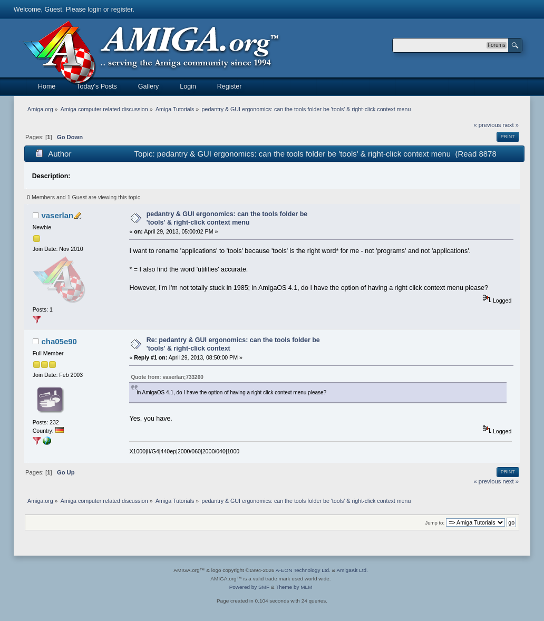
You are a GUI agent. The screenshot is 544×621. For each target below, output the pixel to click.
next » (510, 125)
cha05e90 (58, 341)
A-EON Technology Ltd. (303, 570)
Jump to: (435, 523)
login (94, 9)
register (122, 9)
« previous (487, 125)
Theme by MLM (294, 587)
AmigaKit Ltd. (351, 570)
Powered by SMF (249, 587)
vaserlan (57, 215)
